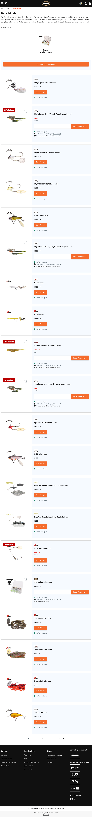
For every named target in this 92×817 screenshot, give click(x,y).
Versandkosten (6, 759)
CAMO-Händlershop (54, 755)
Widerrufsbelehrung (31, 762)
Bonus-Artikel (52, 759)
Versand (46, 815)
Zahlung (4, 755)
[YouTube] (72, 799)
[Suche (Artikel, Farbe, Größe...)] (6, 3)
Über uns (27, 755)
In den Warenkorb (79, 126)
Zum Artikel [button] (40, 92)
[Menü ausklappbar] (2, 3)
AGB (25, 759)
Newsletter (5, 766)
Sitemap (50, 762)
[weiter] (63, 738)
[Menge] (52, 126)
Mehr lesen (6, 28)
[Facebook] (70, 799)
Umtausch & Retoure (8, 762)
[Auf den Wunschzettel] (26, 111)
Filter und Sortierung (46, 64)
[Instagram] (74, 799)
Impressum (28, 769)
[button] (86, 3)
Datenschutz (28, 766)
